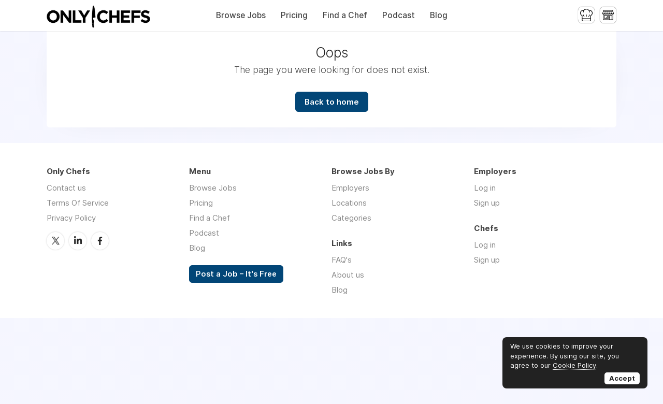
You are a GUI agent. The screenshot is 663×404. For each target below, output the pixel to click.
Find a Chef (345, 15)
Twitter (55, 241)
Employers (350, 188)
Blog (439, 15)
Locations (349, 203)
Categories (351, 218)
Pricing (294, 15)
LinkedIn (78, 241)
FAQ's (342, 260)
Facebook (100, 241)
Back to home (332, 102)
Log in (485, 188)
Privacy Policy (71, 218)
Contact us (66, 188)
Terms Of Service (78, 203)
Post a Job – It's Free (236, 274)
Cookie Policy (574, 365)
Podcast (398, 15)
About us (348, 275)
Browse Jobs (241, 15)
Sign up (487, 203)
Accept (622, 378)
